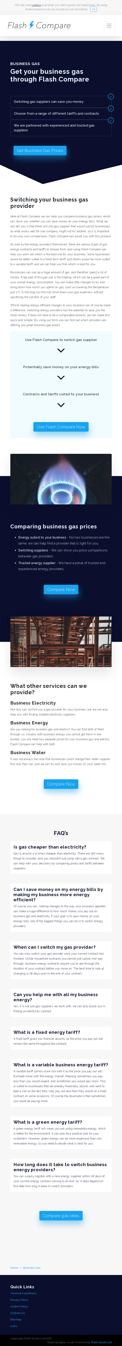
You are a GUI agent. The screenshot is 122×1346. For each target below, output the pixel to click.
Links (13, 1326)
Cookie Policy (19, 1306)
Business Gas (32, 1267)
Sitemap (15, 1319)
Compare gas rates (61, 1216)
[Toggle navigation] (109, 26)
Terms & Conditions (23, 1293)
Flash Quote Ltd (101, 1342)
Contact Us (17, 1312)
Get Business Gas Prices (40, 151)
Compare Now (61, 590)
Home (14, 1267)
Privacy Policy (19, 1299)
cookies (36, 5)
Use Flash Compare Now (61, 428)
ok (93, 9)
